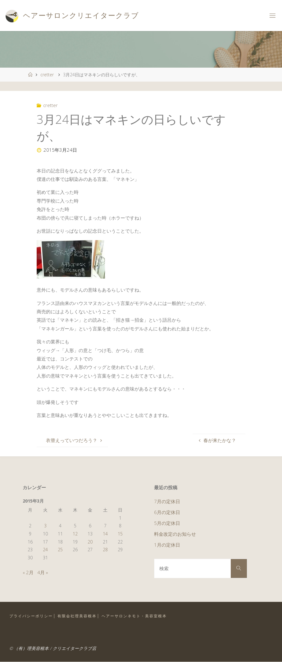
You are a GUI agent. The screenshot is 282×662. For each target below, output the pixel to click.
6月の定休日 (167, 512)
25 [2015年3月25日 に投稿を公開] (60, 549)
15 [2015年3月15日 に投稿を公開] (120, 534)
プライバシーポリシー (31, 616)
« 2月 (28, 572)
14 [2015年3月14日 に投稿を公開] (105, 534)
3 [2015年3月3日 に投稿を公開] (45, 526)
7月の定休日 (167, 501)
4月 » (42, 572)
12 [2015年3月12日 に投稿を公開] (75, 534)
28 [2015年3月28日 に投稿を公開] (105, 549)
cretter (47, 75)
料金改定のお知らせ (175, 534)
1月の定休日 (167, 545)
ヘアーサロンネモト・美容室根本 (134, 616)
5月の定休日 (167, 523)
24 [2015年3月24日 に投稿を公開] (45, 549)
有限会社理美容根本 (77, 616)
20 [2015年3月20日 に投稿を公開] (90, 542)
